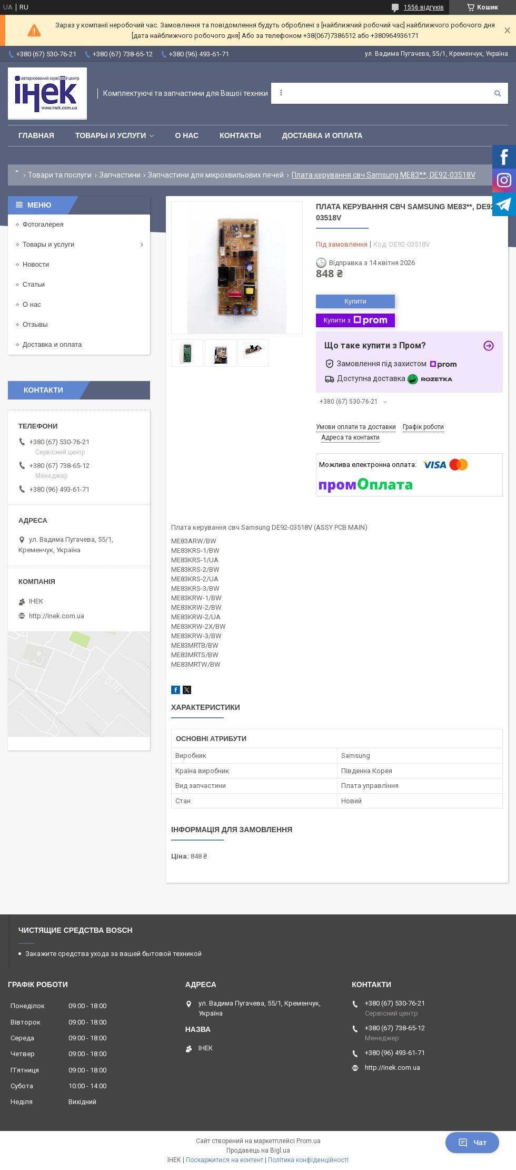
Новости (36, 264)
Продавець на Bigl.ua (258, 1150)
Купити (355, 301)
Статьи (34, 284)
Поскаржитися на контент (224, 1160)
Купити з (355, 320)
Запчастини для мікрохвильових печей (216, 175)
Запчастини (120, 175)
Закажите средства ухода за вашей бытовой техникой (113, 954)
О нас (187, 135)
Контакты (240, 135)
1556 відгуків (424, 7)
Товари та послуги (60, 175)
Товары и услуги (110, 135)
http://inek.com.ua (56, 616)
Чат (472, 1142)
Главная (36, 135)
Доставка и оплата (322, 135)
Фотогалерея (43, 224)
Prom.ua (308, 1141)
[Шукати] (497, 93)
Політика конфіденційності (308, 1160)
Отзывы (35, 324)
